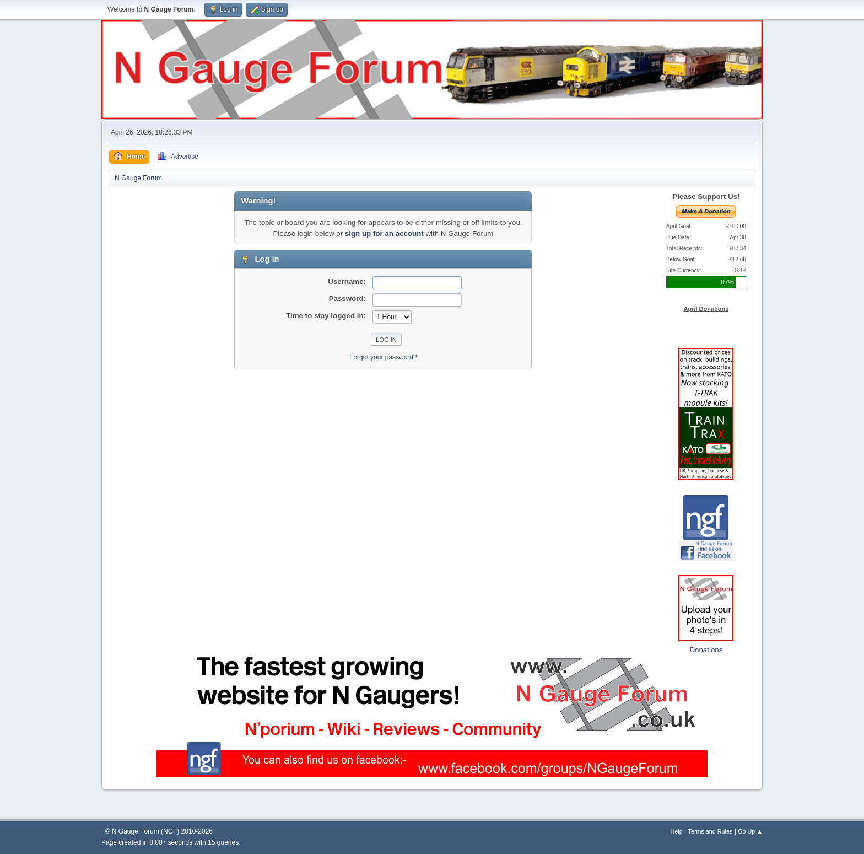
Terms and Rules (710, 831)
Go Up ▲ (750, 831)
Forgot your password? (383, 357)
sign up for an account (384, 233)
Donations (705, 650)
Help (677, 831)
